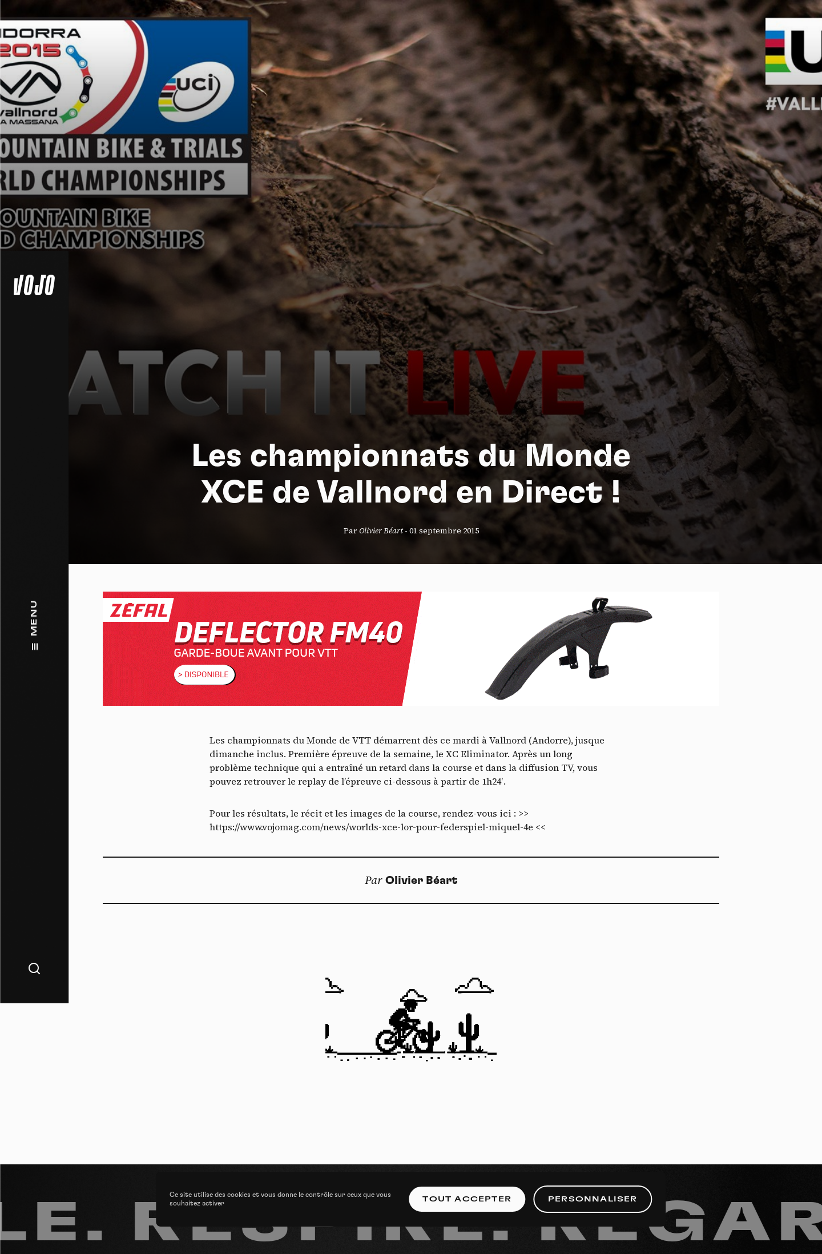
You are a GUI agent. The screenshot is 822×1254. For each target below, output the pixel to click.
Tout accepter (466, 1199)
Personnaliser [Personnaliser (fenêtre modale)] (593, 1199)
